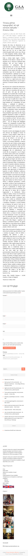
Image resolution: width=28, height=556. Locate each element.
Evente (4, 473)
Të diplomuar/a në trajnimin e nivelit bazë (12, 477)
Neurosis (19, 430)
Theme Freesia (8, 554)
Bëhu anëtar (6, 483)
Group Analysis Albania (12, 552)
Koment (5, 295)
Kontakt (5, 484)
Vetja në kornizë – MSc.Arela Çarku (12, 409)
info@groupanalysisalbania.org (11, 546)
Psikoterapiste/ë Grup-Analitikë (10, 475)
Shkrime (6, 480)
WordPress (20, 554)
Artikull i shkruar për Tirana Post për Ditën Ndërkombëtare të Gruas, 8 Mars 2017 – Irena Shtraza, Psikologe (14, 418)
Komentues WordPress (9, 430)
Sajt (4, 331)
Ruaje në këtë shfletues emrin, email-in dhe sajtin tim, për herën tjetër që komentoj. (13, 343)
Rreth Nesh (5, 470)
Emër (4, 316)
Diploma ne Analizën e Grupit (10, 472)
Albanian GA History (9, 379)
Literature (6, 481)
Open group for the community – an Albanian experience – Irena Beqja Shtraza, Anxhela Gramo (14, 384)
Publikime (5, 478)
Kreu (4, 469)
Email (4, 323)
